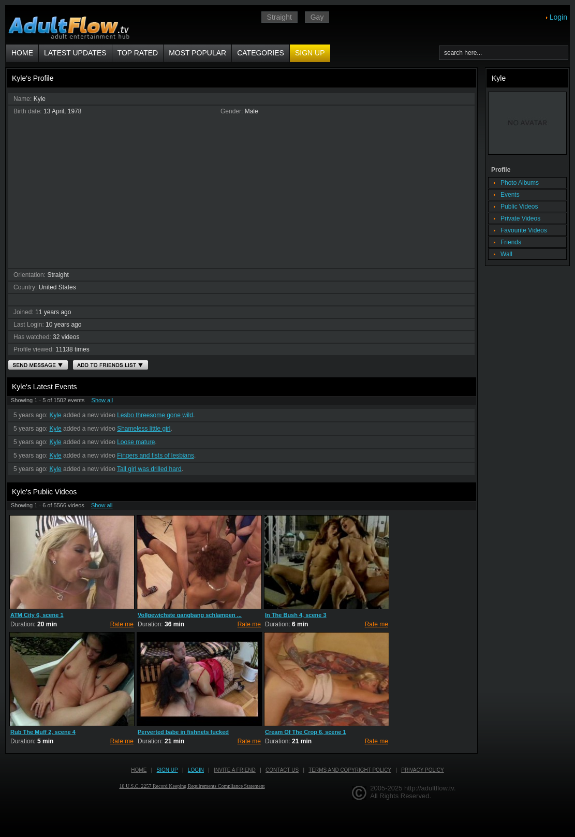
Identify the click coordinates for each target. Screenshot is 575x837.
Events (510, 194)
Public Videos (519, 206)
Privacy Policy (422, 770)
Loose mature (136, 442)
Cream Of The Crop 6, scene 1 (305, 732)
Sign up (310, 53)
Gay (317, 17)
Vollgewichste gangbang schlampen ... (190, 615)
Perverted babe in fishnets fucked (183, 732)
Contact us (282, 770)
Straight (279, 17)
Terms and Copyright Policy (349, 770)
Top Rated (137, 53)
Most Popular (197, 53)
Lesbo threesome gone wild (155, 415)
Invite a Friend (235, 770)
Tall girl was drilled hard (149, 469)
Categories (260, 53)
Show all (102, 400)
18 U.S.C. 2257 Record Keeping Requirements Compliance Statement (192, 786)
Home (22, 53)
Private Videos (520, 218)
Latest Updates (75, 53)
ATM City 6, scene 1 (37, 615)
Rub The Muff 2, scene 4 (43, 732)
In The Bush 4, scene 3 (296, 615)
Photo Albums (519, 182)
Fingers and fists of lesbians (155, 455)
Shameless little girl (143, 428)
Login (558, 17)
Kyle (55, 415)
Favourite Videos (523, 230)
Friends (510, 242)
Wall (506, 254)
